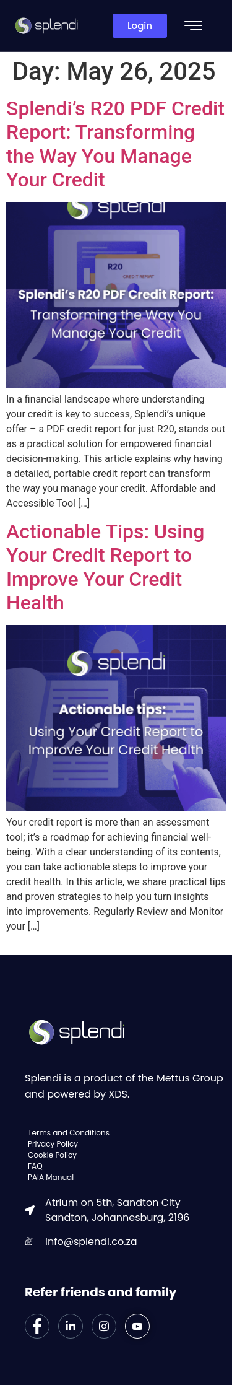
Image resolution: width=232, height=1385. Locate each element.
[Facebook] (37, 1326)
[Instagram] (104, 1326)
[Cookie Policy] (125, 1155)
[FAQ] (125, 1166)
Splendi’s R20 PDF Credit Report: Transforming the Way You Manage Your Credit (115, 144)
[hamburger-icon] (193, 27)
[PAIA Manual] (125, 1177)
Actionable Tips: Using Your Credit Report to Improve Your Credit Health (105, 567)
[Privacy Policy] (125, 1144)
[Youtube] (137, 1326)
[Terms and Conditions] (125, 1132)
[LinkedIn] (70, 1326)
